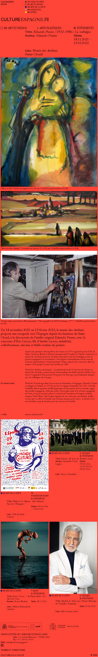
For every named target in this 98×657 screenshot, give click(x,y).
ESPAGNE (25, 20)
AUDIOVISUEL (35, 10)
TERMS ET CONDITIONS (13, 650)
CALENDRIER (7, 2)
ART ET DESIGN (36, 5)
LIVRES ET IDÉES (37, 2)
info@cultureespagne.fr (17, 642)
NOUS (4, 5)
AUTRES (33, 12)
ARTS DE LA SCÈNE (38, 7)
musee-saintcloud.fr (34, 415)
